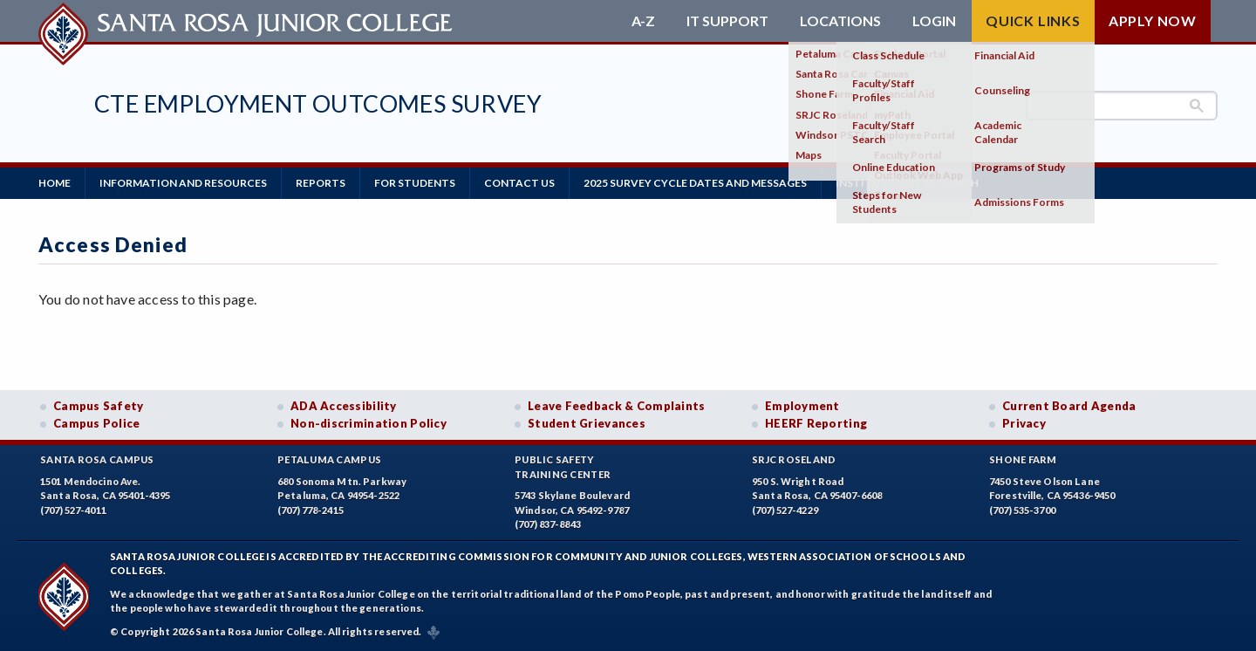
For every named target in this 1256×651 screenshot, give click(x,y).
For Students (414, 182)
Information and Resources (183, 182)
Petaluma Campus (329, 459)
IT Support (727, 21)
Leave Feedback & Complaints (616, 406)
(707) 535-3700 (1022, 510)
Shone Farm (1023, 459)
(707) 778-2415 (310, 510)
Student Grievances (586, 423)
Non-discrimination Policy (368, 423)
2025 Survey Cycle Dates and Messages (695, 182)
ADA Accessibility (343, 406)
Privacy (1024, 423)
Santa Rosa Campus (97, 459)
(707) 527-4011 (73, 510)
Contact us (519, 182)
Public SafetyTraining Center (563, 467)
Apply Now (1153, 20)
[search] (1122, 105)
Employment (802, 406)
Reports (320, 182)
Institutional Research (907, 182)
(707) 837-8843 (548, 524)
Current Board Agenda (1069, 406)
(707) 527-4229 (785, 510)
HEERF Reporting (816, 423)
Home (54, 182)
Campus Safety (98, 406)
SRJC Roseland (794, 459)
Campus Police (96, 423)
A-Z (643, 21)
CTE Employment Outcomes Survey (318, 103)
